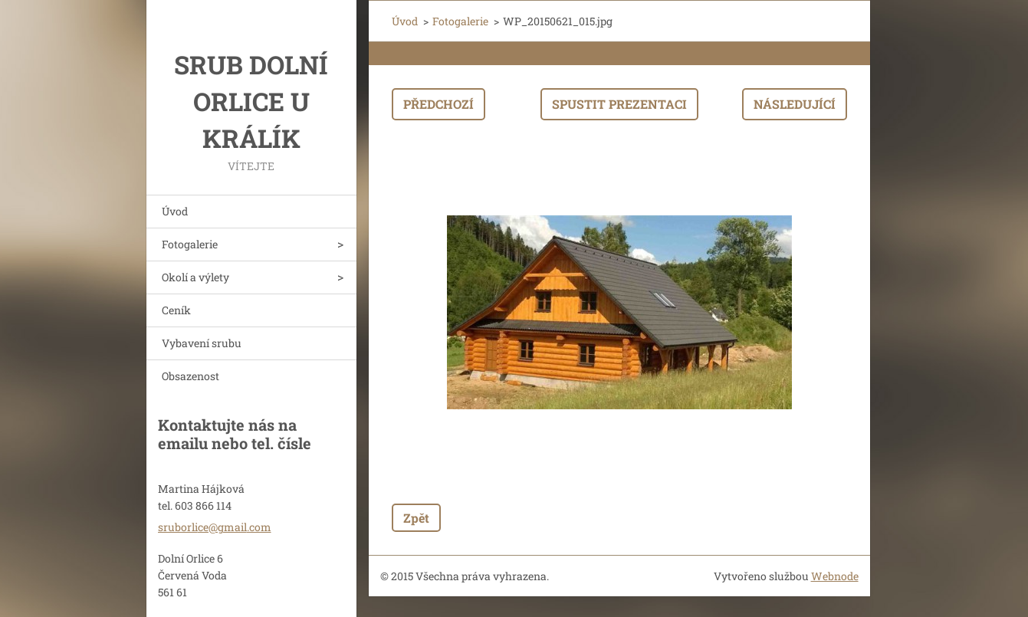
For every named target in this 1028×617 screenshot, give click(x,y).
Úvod (175, 211)
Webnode (835, 576)
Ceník (176, 310)
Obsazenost (190, 376)
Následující (795, 104)
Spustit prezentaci (619, 104)
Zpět (416, 518)
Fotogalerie (190, 244)
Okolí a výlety (195, 277)
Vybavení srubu (201, 343)
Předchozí (438, 104)
